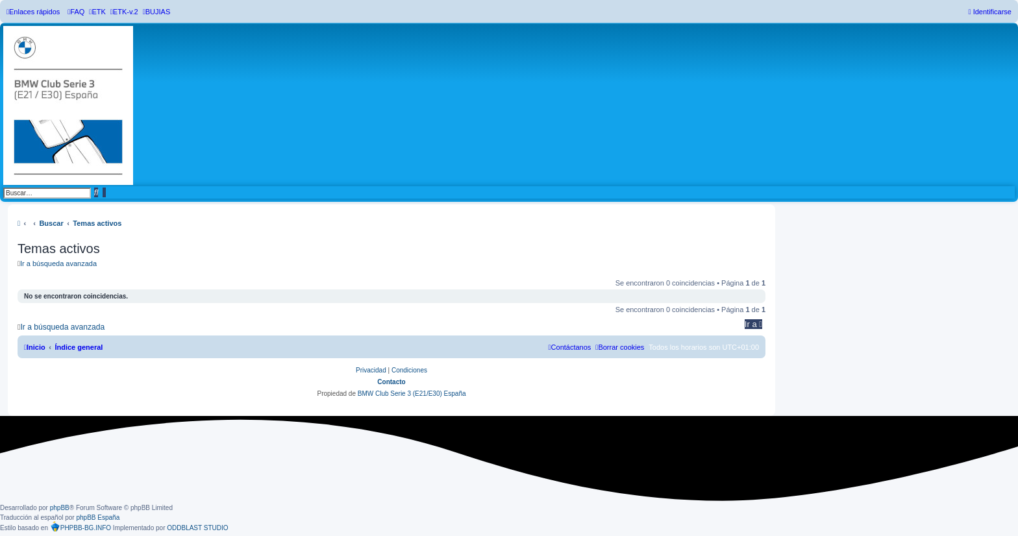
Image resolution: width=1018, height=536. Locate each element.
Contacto (391, 381)
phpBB (59, 507)
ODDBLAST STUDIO (197, 527)
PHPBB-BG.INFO (80, 526)
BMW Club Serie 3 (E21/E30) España (412, 393)
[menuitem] (76, 11)
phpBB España (97, 517)
